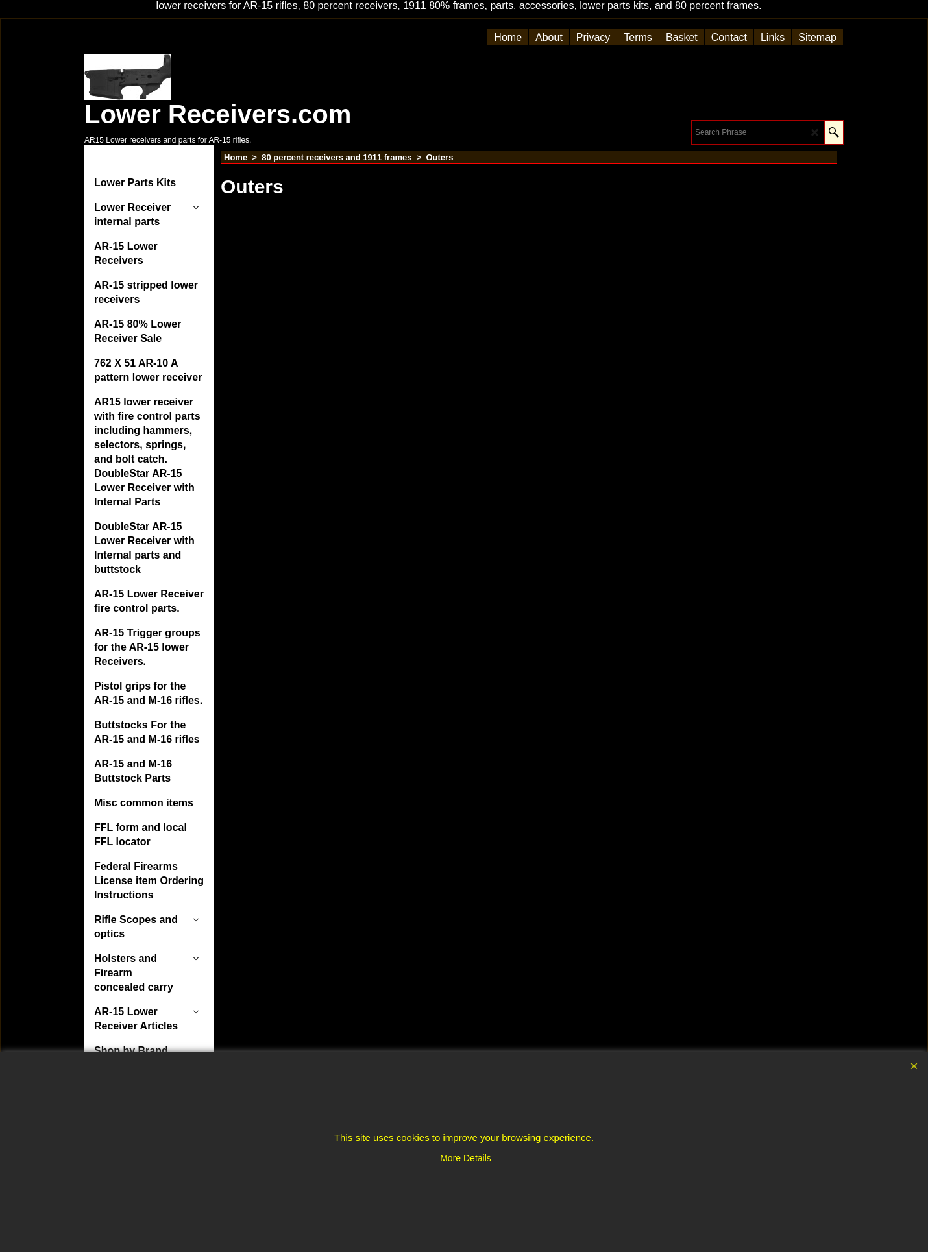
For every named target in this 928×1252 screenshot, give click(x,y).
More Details (465, 1158)
